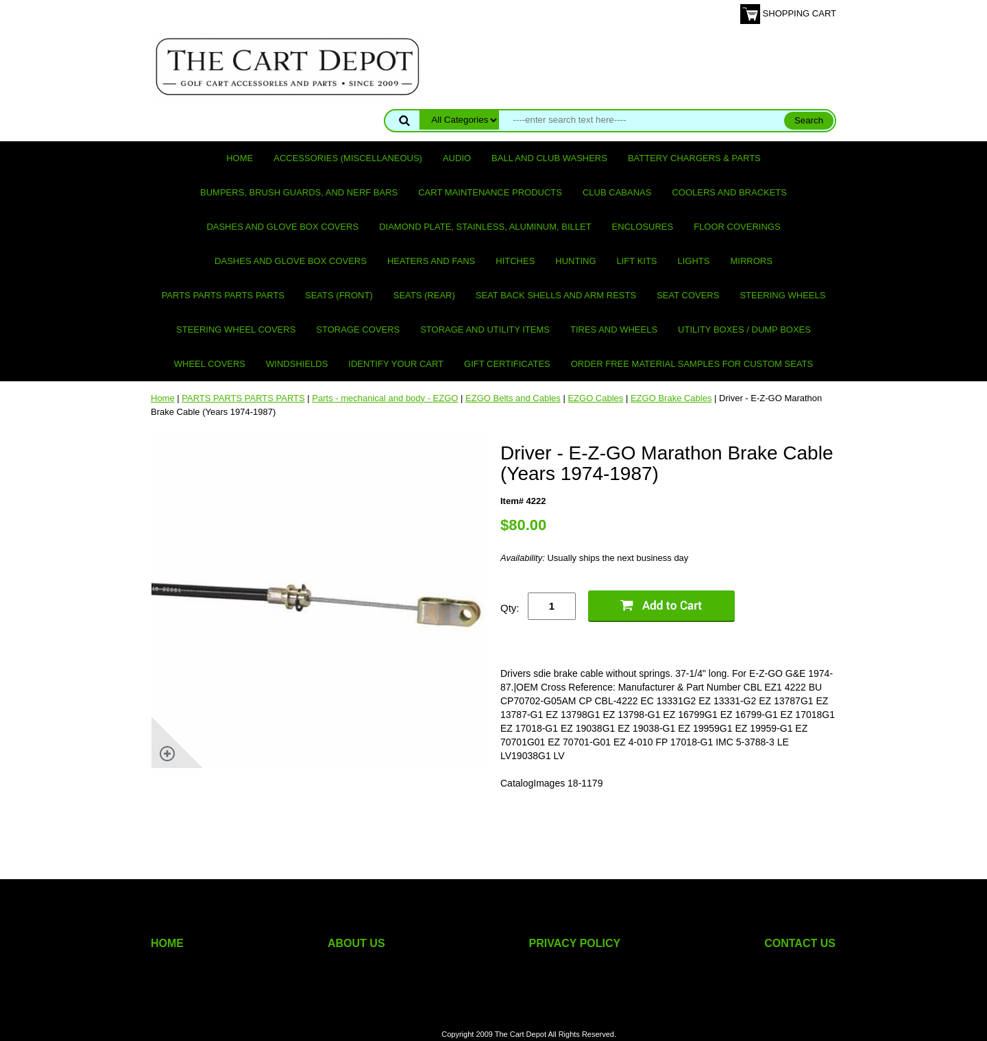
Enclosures (643, 227)
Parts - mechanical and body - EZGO (385, 398)
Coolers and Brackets (729, 192)
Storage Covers (358, 329)
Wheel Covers (209, 364)
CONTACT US (800, 943)
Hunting (575, 261)
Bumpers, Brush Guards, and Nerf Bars (299, 192)
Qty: (510, 608)
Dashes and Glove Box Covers (282, 227)
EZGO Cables (595, 398)
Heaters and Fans (431, 261)
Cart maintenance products (490, 192)
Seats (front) (339, 295)
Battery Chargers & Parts (694, 158)
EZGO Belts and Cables (513, 398)
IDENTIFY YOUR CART (395, 364)
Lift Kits (637, 261)
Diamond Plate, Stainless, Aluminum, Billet (485, 227)
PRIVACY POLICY (575, 943)
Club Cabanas (617, 192)
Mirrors (751, 261)
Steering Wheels (782, 295)
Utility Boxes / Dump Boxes (744, 329)
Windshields (297, 364)
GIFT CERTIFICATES (507, 364)
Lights (694, 261)
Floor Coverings (737, 227)
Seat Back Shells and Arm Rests (556, 295)
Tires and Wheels (613, 329)
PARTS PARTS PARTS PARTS (223, 295)
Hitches (515, 261)
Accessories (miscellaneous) (347, 158)
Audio (457, 158)
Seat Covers (688, 295)
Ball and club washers (549, 158)
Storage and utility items (485, 329)
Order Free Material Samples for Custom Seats (692, 364)
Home (239, 158)
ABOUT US (356, 943)
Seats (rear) (424, 295)
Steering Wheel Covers (235, 329)
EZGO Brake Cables (671, 398)
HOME (167, 943)
